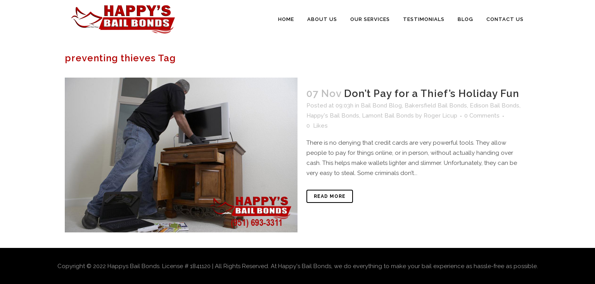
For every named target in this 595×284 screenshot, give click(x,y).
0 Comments (482, 115)
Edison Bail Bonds (494, 105)
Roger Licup (440, 115)
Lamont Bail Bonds (388, 115)
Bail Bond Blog (381, 105)
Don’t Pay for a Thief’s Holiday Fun (431, 93)
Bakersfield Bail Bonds (436, 105)
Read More (330, 196)
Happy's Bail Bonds (332, 115)
